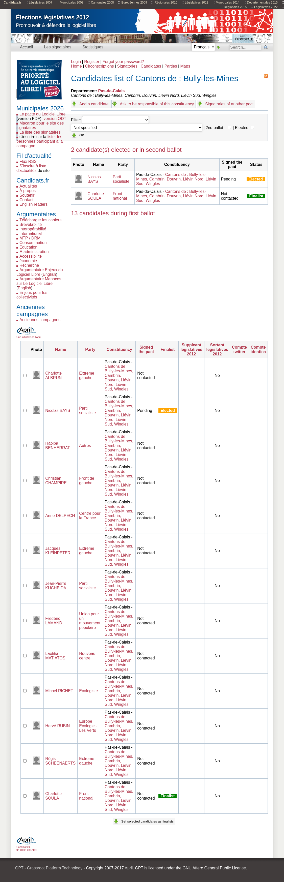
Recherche (29, 265)
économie (28, 261)
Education (28, 247)
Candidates (151, 66)
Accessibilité (30, 256)
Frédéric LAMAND (53, 620)
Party (90, 349)
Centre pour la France (90, 515)
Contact (26, 200)
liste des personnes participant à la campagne (39, 141)
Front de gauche (86, 480)
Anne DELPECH (60, 515)
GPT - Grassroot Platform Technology (48, 868)
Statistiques (92, 47)
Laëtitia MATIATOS (55, 655)
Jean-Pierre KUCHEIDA (55, 585)
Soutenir (27, 195)
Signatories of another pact (229, 104)
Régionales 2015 (235, 7)
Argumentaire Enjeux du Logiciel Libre (39, 272)
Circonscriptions (99, 66)
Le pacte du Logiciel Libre (42, 114)
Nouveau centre (87, 655)
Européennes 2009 (134, 2)
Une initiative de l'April (28, 336)
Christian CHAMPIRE (55, 480)
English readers (33, 204)
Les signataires (58, 47)
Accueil (26, 47)
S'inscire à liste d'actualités (31, 168)
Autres (85, 445)
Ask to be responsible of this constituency (157, 104)
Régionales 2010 (166, 2)
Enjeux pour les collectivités (31, 294)
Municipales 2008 (71, 2)
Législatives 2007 (40, 2)
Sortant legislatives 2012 (217, 349)
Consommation (33, 242)
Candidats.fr (12, 2)
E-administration (34, 252)
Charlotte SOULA (95, 196)
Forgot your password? (123, 61)
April (129, 868)
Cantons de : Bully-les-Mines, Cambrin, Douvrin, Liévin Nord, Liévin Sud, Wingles (176, 179)
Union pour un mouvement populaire (89, 621)
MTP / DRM (29, 238)
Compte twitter (239, 349)
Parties (170, 66)
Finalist (167, 349)
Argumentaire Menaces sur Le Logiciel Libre (38, 281)
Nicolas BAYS (94, 179)
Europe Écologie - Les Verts (88, 726)
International (30, 233)
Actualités (28, 186)
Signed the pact (146, 349)
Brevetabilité (30, 224)
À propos (27, 191)
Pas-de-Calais (111, 91)
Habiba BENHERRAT (57, 445)
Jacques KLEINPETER (57, 550)
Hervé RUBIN (57, 726)
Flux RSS (28, 161)
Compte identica (258, 349)
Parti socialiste (121, 179)
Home (76, 66)
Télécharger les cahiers (40, 220)
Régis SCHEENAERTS (60, 760)
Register (91, 61)
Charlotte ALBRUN (53, 375)
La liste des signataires (40, 132)
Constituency (119, 349)
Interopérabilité (32, 229)
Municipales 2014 (227, 2)
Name (60, 349)
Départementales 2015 (262, 2)
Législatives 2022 (266, 7)
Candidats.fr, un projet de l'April (26, 847)
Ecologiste (88, 691)
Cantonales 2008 (102, 2)
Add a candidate (94, 104)
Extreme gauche (86, 375)
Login (76, 61)
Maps (185, 66)
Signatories (127, 66)
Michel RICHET (59, 691)
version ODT (55, 118)
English (49, 274)
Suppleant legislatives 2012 (191, 349)
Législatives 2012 (196, 2)
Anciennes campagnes (39, 320)
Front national (120, 196)
